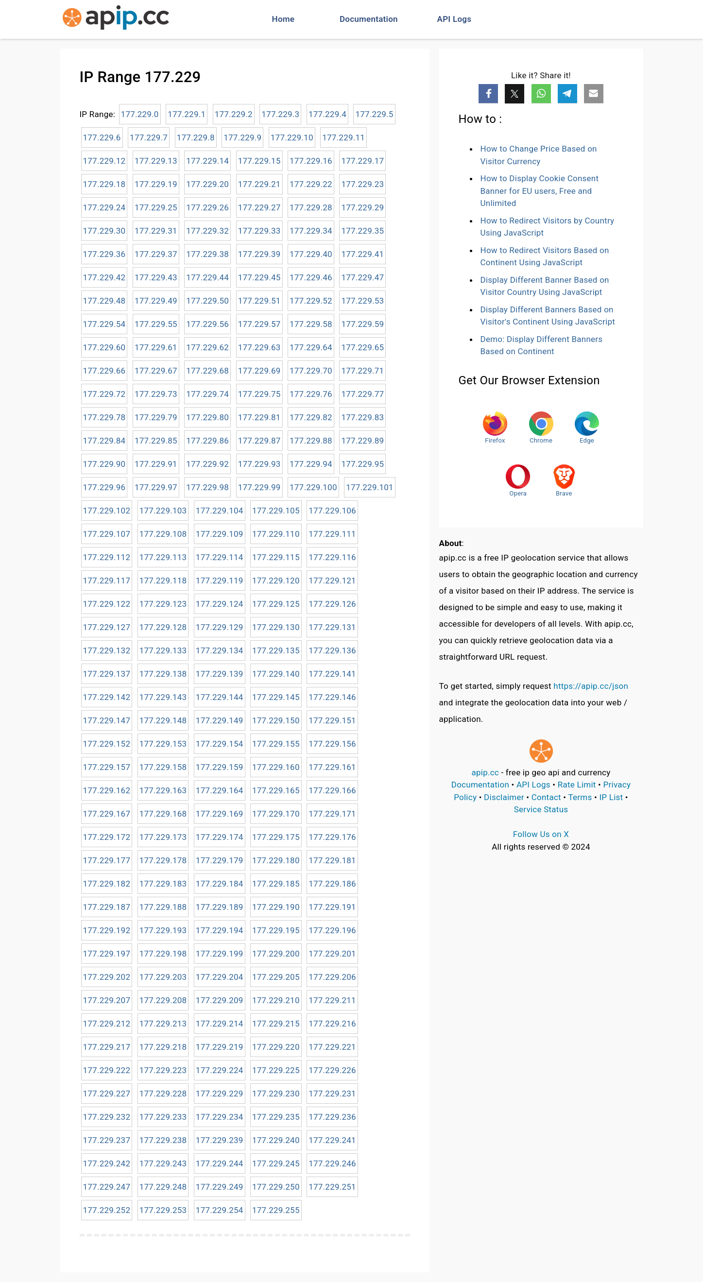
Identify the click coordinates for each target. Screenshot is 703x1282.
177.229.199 (219, 953)
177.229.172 (107, 837)
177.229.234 (219, 1117)
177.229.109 (219, 534)
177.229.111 (332, 534)
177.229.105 (276, 510)
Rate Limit (577, 784)
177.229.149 (219, 720)
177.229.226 (332, 1070)
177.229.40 (311, 254)
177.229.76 (311, 394)
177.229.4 (327, 114)
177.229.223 (163, 1070)
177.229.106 (332, 510)
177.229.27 (259, 207)
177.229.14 (207, 161)
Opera (518, 480)
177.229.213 (163, 1023)
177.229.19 (156, 184)
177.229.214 (219, 1023)
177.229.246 (332, 1163)
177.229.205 (276, 977)
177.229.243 (163, 1163)
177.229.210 (276, 1000)
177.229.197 (107, 953)
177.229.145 (276, 697)
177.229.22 (311, 184)
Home (283, 19)
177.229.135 (276, 650)
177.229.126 (332, 604)
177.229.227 (107, 1093)
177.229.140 (276, 674)
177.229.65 (362, 347)
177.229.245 (276, 1163)
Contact (546, 797)
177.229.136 (332, 650)
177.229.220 (276, 1047)
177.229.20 (207, 184)
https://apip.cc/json (590, 686)
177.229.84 (104, 440)
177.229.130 (276, 627)
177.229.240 (276, 1140)
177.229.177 (107, 860)
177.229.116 (332, 557)
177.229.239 (219, 1140)
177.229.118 (163, 580)
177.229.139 (219, 674)
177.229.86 (207, 440)
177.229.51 (259, 301)
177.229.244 (219, 1163)
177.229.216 (332, 1023)
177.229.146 (332, 697)
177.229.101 (370, 487)
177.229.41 (362, 254)
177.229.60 (104, 347)
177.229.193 (163, 930)
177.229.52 (311, 301)
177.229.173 (163, 837)
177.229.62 (207, 347)
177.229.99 (259, 487)
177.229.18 (104, 184)
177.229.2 (234, 114)
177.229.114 (219, 557)
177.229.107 (107, 534)
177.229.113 (163, 557)
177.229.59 (362, 324)
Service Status (541, 809)
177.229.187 (107, 907)
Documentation (369, 19)
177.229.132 (107, 650)
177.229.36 (104, 254)
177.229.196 (332, 930)
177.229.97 (156, 487)
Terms (580, 797)
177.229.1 (187, 114)
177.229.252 (107, 1210)
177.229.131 (332, 627)
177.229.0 (140, 114)
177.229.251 (332, 1187)
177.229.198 (163, 953)
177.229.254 (219, 1210)
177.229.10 (292, 137)
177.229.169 (219, 814)
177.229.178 (163, 860)
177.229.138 (163, 674)
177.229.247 (107, 1187)
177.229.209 (219, 1000)
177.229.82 (311, 417)
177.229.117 (107, 580)
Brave (564, 480)
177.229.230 (276, 1093)
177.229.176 (332, 837)
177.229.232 (107, 1117)
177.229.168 (163, 814)
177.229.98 (207, 487)
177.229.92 (207, 464)
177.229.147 (107, 720)
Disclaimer (504, 797)
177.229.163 (163, 790)
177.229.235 (276, 1117)
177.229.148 (163, 720)
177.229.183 (163, 884)
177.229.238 (163, 1140)
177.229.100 (313, 487)
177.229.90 (104, 464)
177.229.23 (362, 184)
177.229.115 (276, 557)
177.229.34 (311, 231)
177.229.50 (207, 301)
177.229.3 (280, 114)
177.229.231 (332, 1093)
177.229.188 (163, 907)
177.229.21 (259, 184)
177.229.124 (219, 604)
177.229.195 (276, 930)
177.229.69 (259, 371)
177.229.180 (276, 860)
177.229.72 (104, 394)
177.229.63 (259, 347)
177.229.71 (362, 371)
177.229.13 (156, 161)
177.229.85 (156, 440)
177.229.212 (107, 1023)
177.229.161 (332, 767)
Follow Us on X (541, 834)
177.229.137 (107, 674)
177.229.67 (156, 371)
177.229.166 (332, 790)
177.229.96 (104, 487)
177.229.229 (219, 1093)
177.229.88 (311, 440)
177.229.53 (362, 301)
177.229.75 (259, 394)
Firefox (495, 427)
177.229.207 (107, 1000)
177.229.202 (107, 977)
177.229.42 (104, 277)
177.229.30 (104, 231)
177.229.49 (156, 301)
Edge (587, 427)
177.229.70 (311, 371)
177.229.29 (362, 207)
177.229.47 (362, 277)
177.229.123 (163, 604)
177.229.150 (276, 720)
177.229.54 (104, 324)
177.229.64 (311, 347)
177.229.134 (219, 650)
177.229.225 (276, 1070)
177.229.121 (332, 580)
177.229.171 (332, 814)
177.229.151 (332, 720)
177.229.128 (163, 627)
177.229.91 (156, 464)
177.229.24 (104, 207)
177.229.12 (104, 161)
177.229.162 (107, 790)
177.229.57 (259, 324)
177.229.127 (107, 627)
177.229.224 (219, 1070)
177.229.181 (332, 860)
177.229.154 (219, 744)
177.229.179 (219, 860)
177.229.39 (259, 254)
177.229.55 (156, 324)
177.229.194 (219, 930)
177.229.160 (276, 767)
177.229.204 (219, 977)
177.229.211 (332, 1000)
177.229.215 (276, 1023)
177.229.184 (219, 884)
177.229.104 (219, 510)
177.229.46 (311, 277)
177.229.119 (219, 580)
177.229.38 (207, 254)
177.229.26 (207, 207)
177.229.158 (163, 767)
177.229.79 (156, 417)
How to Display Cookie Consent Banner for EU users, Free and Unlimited (539, 190)
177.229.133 (163, 650)
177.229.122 (107, 604)
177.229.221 (332, 1047)
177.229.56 (207, 324)
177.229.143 (163, 697)
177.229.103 (163, 510)
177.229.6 (102, 137)
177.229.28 (311, 207)
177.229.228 (163, 1093)
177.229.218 (163, 1047)
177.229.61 (156, 347)
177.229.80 (207, 417)
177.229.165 (276, 790)
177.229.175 (276, 837)
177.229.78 (104, 417)
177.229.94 (311, 464)
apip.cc (485, 772)
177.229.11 (343, 137)
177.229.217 (107, 1047)
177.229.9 (242, 137)
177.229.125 (276, 604)
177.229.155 (276, 744)
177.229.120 (276, 580)
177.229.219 (219, 1047)
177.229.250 (276, 1187)
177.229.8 (196, 137)
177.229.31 (156, 231)
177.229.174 (219, 837)
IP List (611, 797)
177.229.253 (163, 1210)
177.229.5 (374, 114)
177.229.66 (104, 371)
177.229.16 (311, 161)
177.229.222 (107, 1070)
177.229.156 (332, 744)
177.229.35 (362, 231)
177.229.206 (332, 977)
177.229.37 (156, 254)
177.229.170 (276, 814)
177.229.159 (219, 767)
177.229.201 (332, 953)
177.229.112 (107, 557)
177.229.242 (107, 1163)
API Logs (454, 19)
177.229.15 (259, 161)
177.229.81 (259, 417)
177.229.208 (163, 1000)
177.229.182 (107, 884)
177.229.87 (259, 440)
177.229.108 (163, 534)
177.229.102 (107, 510)
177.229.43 (156, 277)
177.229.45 (259, 277)
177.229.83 (362, 417)
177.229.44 (207, 277)
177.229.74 (207, 394)
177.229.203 (163, 977)
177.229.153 (163, 744)
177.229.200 (276, 953)
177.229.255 (276, 1210)
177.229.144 (219, 697)
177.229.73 (156, 394)
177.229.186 (332, 884)
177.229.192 (107, 930)
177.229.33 (259, 231)
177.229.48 (104, 301)
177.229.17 (362, 161)
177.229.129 (219, 627)
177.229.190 (276, 907)
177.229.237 (107, 1140)
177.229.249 (219, 1187)
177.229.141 (332, 674)
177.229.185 (276, 884)
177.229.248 (163, 1187)
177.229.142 (107, 697)
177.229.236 (332, 1117)
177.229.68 (207, 371)
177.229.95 (362, 464)
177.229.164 (219, 790)
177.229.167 (107, 814)
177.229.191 (332, 907)
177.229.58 (311, 324)
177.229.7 (149, 137)
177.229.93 (259, 464)
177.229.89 (362, 440)
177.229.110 (276, 534)
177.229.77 (362, 394)
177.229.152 (107, 744)
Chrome (541, 427)
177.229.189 (219, 907)
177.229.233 (163, 1117)
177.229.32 (207, 231)
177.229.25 (156, 207)
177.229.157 (107, 767)
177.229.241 (332, 1140)
